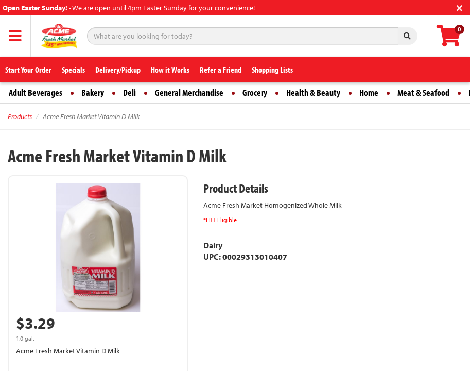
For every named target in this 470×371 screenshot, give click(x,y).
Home (368, 92)
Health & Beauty (313, 92)
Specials (73, 69)
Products (20, 116)
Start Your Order (28, 69)
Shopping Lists (272, 69)
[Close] (459, 7)
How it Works (170, 69)
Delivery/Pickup (118, 69)
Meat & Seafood (423, 92)
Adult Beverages (35, 92)
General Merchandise (189, 92)
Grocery (254, 92)
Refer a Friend (220, 69)
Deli (129, 92)
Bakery (92, 92)
